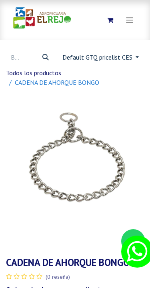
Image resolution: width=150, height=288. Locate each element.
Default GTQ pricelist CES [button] (98, 57)
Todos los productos (33, 73)
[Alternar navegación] (130, 20)
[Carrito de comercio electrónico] (110, 20)
